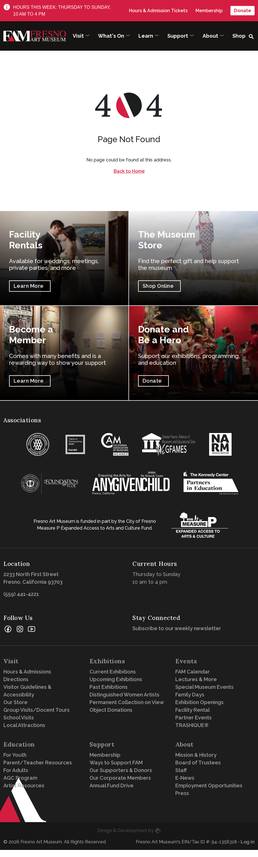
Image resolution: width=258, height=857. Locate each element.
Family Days (189, 695)
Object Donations (111, 710)
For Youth (14, 755)
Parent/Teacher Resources (37, 763)
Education (19, 744)
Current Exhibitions (113, 672)
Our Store (15, 702)
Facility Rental (192, 710)
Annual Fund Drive (112, 785)
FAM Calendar (192, 672)
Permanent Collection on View (127, 702)
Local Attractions (24, 725)
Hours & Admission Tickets (158, 10)
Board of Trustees (198, 763)
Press (182, 793)
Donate (242, 10)
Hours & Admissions (27, 672)
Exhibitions (107, 661)
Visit (10, 661)
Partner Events (193, 717)
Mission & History (196, 755)
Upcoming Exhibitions (116, 679)
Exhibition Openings (199, 702)
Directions (15, 679)
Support (102, 744)
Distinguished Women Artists (124, 695)
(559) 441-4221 (21, 594)
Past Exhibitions (109, 687)
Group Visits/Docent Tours (36, 710)
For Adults (15, 770)
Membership (208, 10)
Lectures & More (196, 679)
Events (186, 661)
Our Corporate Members (120, 778)
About (184, 744)
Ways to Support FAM (116, 763)
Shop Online (158, 286)
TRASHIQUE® (192, 725)
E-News (184, 778)
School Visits (18, 717)
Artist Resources (23, 785)
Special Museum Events (204, 687)
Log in (248, 842)
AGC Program (20, 778)
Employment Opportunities (208, 785)
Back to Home (129, 171)
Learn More (29, 286)
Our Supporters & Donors (121, 770)
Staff (181, 770)
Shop (238, 36)
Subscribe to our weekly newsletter (178, 628)
